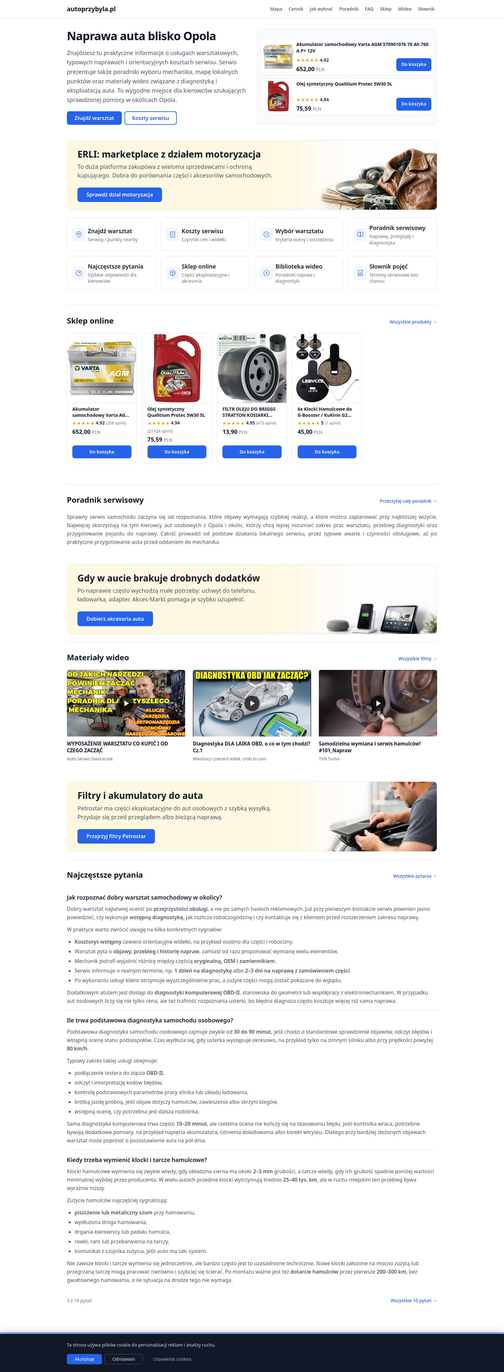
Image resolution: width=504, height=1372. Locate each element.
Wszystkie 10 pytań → (414, 1300)
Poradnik (348, 9)
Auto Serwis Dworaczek (90, 759)
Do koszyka (413, 64)
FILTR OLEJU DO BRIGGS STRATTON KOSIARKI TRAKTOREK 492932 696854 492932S (248, 418)
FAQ (369, 9)
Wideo (404, 9)
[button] (126, 703)
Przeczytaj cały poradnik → (408, 501)
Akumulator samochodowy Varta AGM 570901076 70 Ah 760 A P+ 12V (101, 418)
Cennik (296, 9)
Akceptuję (84, 1359)
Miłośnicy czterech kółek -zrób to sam (229, 759)
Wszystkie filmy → (418, 658)
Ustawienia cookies (172, 1359)
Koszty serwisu (150, 118)
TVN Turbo (329, 759)
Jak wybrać (321, 9)
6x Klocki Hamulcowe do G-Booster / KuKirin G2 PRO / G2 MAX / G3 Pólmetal (325, 418)
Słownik (426, 9)
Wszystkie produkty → (413, 322)
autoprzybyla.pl (91, 9)
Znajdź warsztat (94, 118)
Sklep (386, 9)
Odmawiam (123, 1359)
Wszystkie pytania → (415, 876)
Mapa (276, 9)
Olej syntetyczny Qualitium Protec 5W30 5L (344, 84)
